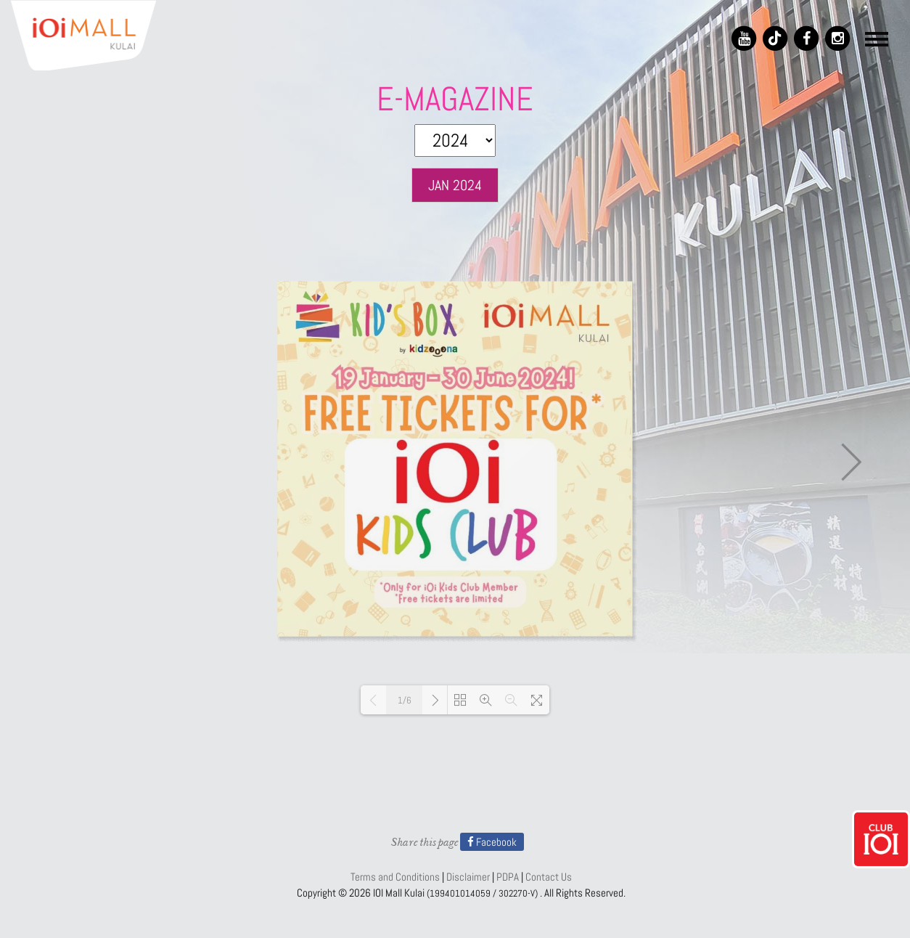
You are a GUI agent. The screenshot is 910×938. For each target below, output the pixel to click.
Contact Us (548, 877)
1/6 (404, 700)
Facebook (492, 842)
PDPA (507, 877)
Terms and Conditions (395, 877)
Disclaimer (468, 877)
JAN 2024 (455, 185)
